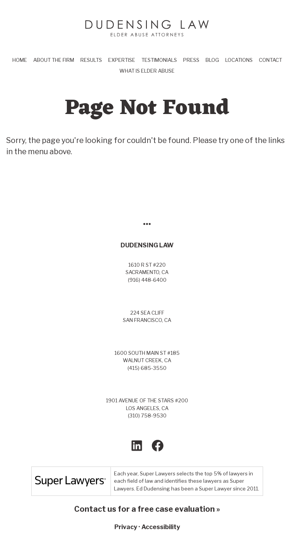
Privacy (125, 527)
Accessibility (160, 527)
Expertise (121, 60)
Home (19, 60)
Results (91, 60)
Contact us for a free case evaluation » (147, 509)
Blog (212, 60)
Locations (239, 60)
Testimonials (159, 60)
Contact (270, 60)
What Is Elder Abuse (147, 71)
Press (191, 60)
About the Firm (53, 60)
